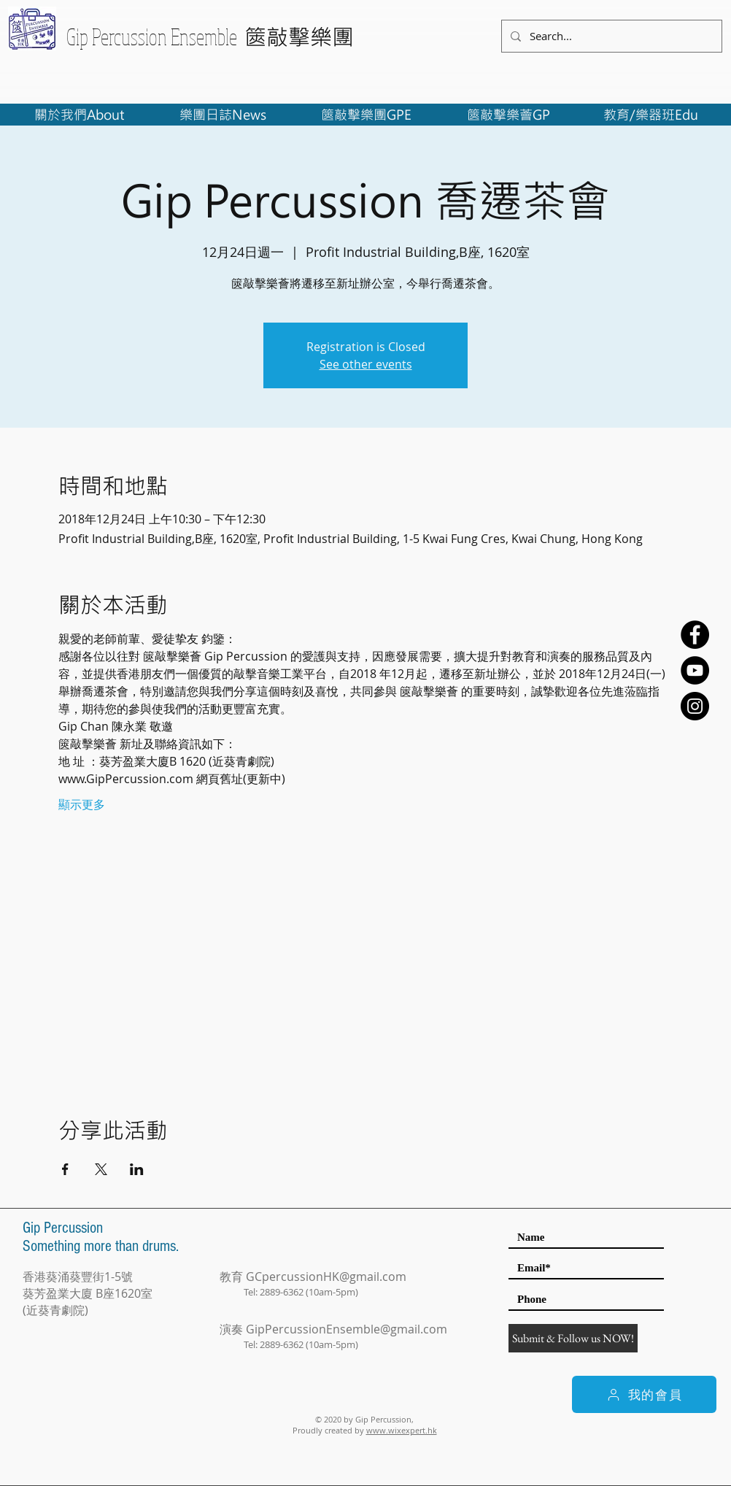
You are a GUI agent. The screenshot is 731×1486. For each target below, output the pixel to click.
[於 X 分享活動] (101, 1169)
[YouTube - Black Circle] (695, 670)
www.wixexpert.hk (401, 1430)
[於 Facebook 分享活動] (65, 1169)
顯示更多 (81, 804)
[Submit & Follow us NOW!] (573, 1338)
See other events (366, 364)
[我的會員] (644, 1394)
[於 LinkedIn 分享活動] (137, 1169)
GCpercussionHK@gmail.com (326, 1277)
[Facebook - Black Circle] (695, 634)
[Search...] (610, 36)
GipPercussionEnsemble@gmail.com (346, 1329)
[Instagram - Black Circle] (695, 706)
